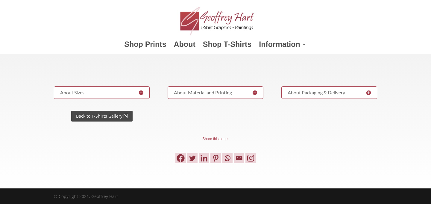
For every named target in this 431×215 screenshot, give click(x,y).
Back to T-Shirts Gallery (99, 116)
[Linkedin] (204, 158)
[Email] (239, 158)
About (184, 45)
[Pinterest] (215, 158)
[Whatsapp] (227, 158)
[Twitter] (192, 158)
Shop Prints (145, 45)
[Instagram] (250, 158)
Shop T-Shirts (227, 45)
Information (279, 45)
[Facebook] (180, 158)
